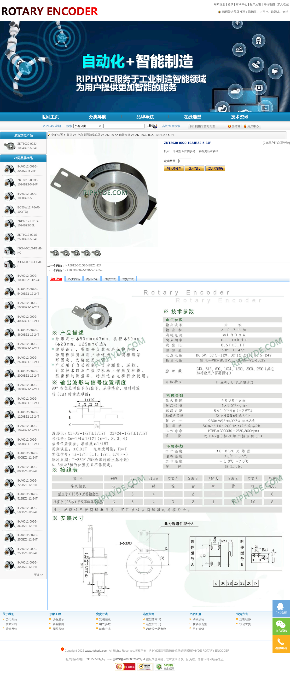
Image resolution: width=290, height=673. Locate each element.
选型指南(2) (153, 624)
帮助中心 (241, 4)
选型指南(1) (153, 619)
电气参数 (105, 624)
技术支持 (11, 624)
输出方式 (105, 629)
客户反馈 (255, 4)
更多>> (38, 574)
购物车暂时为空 (205, 126)
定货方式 (102, 614)
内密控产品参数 (156, 629)
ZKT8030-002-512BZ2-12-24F (84, 270)
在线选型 (192, 117)
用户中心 (253, 126)
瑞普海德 (124, 135)
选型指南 (148, 614)
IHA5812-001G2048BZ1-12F (83, 265)
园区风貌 (58, 629)
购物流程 (198, 619)
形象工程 (55, 614)
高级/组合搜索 (171, 126)
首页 (69, 135)
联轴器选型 (200, 624)
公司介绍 (11, 619)
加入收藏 (283, 4)
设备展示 (58, 619)
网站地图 (269, 4)
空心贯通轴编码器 (88, 135)
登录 (230, 4)
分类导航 (97, 117)
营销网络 (11, 629)
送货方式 (242, 614)
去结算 (236, 126)
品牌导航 (145, 117)
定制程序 (245, 619)
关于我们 (8, 614)
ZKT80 (109, 135)
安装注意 (105, 619)
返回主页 (50, 117)
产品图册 (195, 614)
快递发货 (245, 624)
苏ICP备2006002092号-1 (129, 659)
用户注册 (219, 4)
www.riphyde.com (96, 650)
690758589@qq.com (99, 659)
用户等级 (198, 629)
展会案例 (58, 624)
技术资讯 (239, 117)
